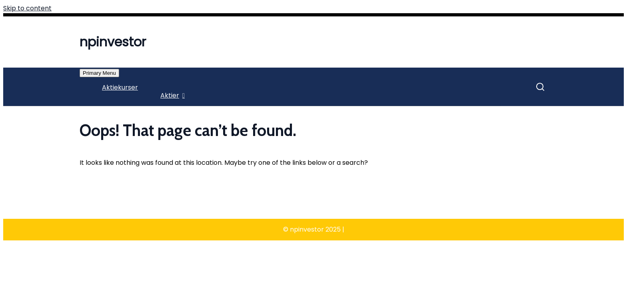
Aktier (169, 95)
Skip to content (27, 8)
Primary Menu (99, 73)
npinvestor (113, 42)
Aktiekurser (120, 87)
